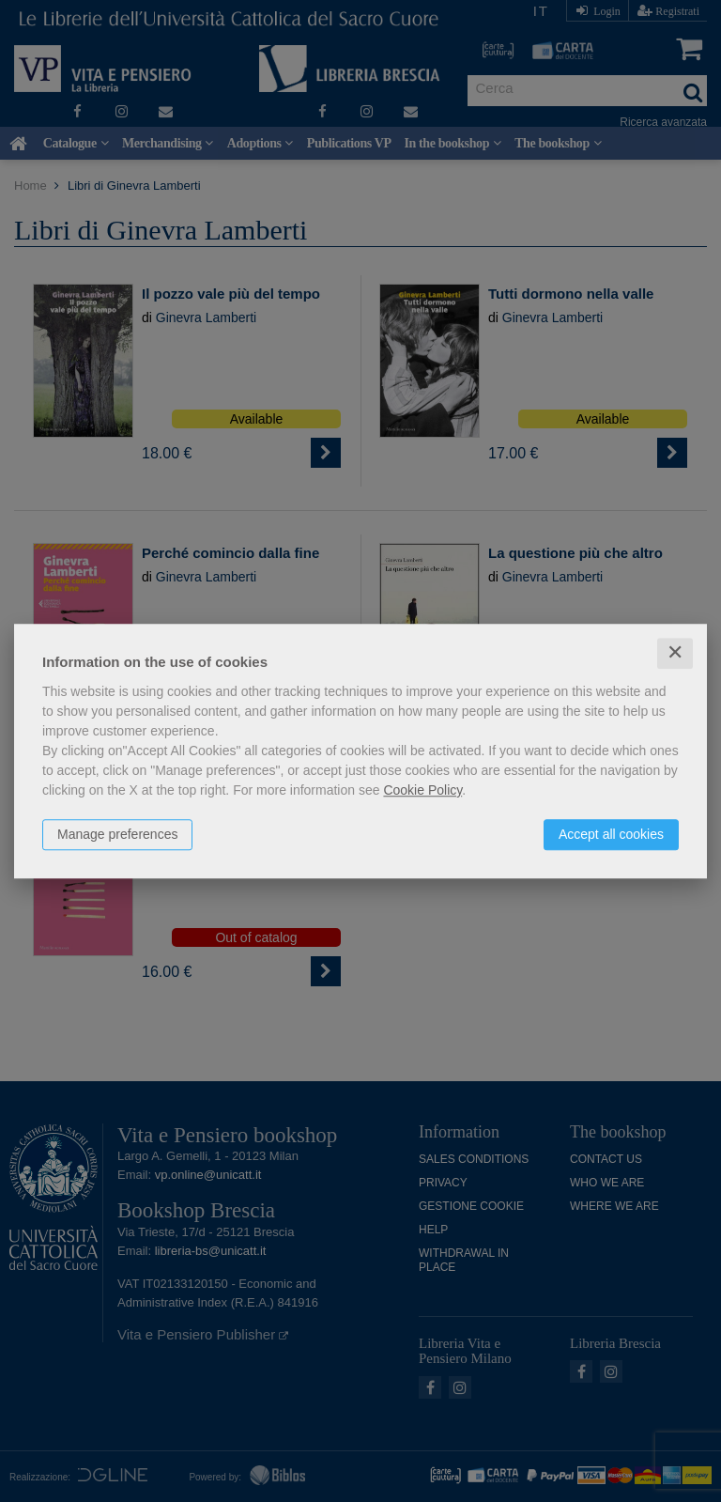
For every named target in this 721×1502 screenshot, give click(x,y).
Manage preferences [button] (117, 834)
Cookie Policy (422, 789)
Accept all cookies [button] (611, 834)
